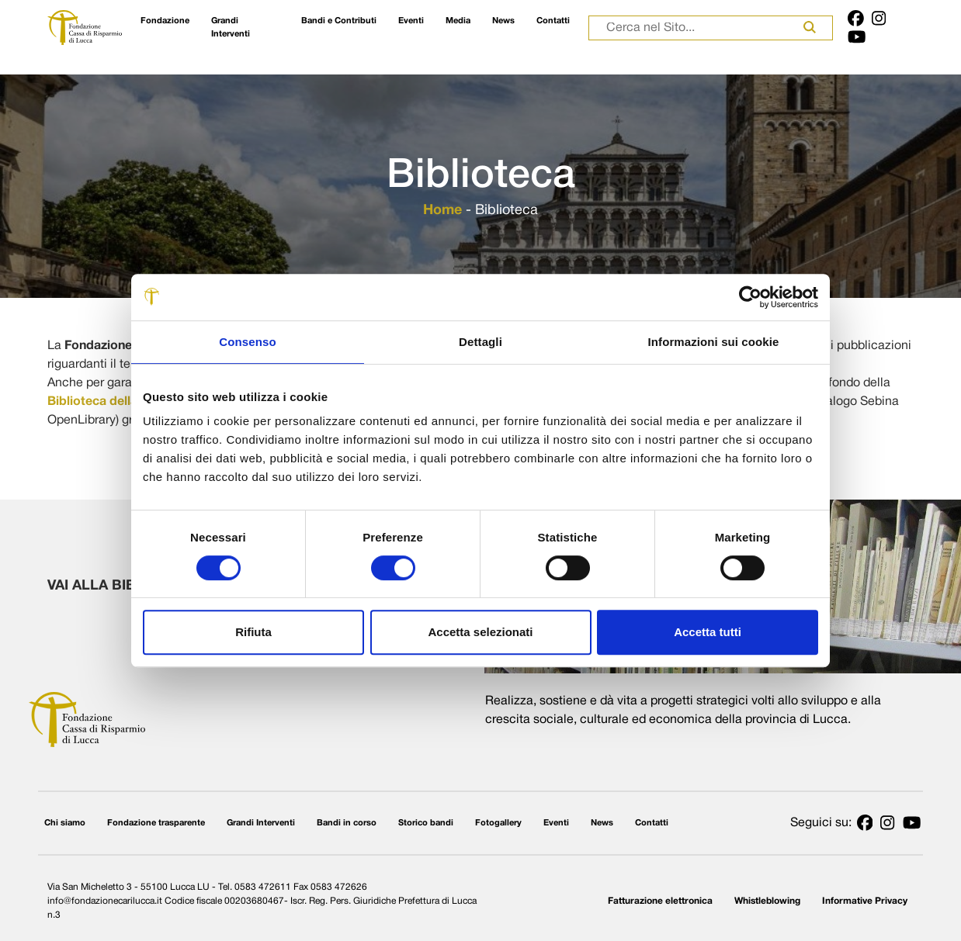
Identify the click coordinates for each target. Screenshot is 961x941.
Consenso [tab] (247, 341)
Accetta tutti (707, 631)
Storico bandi (425, 823)
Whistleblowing (767, 901)
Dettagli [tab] (480, 341)
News (503, 21)
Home (442, 210)
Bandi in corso (346, 823)
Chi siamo (64, 823)
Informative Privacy (864, 901)
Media (458, 21)
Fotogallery (498, 823)
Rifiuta (253, 631)
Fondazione (165, 21)
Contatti (553, 21)
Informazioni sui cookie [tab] (713, 341)
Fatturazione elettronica (660, 901)
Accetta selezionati (480, 631)
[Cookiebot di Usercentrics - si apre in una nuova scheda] (750, 297)
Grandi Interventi (230, 27)
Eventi (411, 21)
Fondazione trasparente (156, 823)
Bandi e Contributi (338, 21)
